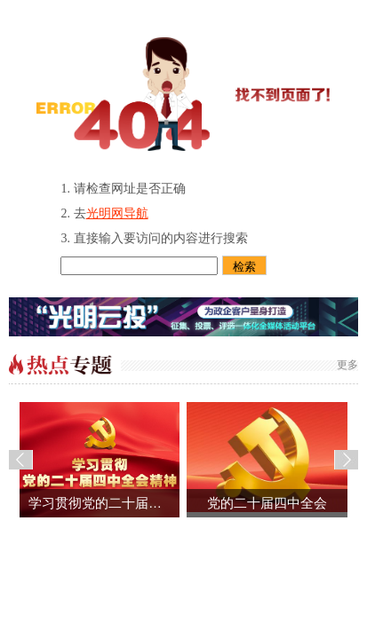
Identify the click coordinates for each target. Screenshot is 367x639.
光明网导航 (117, 213)
